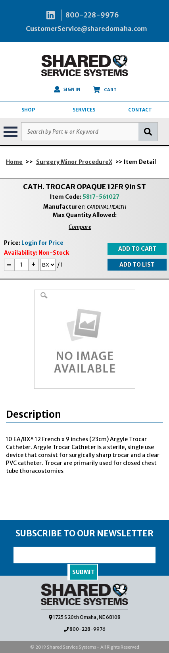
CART (105, 89)
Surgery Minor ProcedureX (74, 161)
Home (14, 161)
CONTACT (140, 110)
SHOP (28, 110)
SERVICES (84, 110)
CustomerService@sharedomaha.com (86, 29)
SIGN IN (67, 89)
